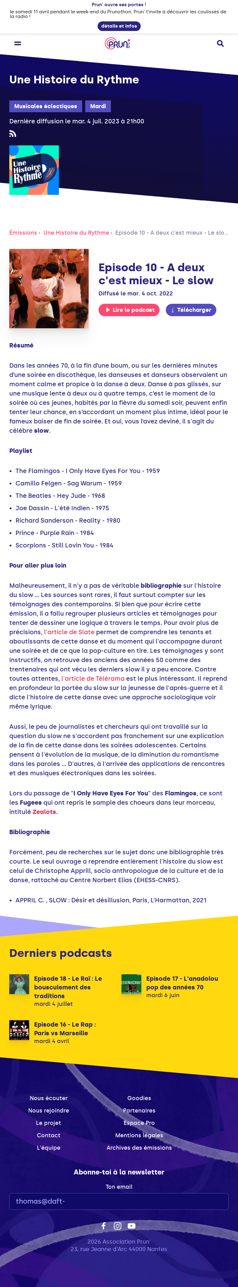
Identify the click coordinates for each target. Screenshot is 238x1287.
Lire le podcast (130, 310)
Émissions (23, 232)
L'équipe (48, 1147)
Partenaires (139, 1110)
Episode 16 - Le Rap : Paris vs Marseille (65, 1029)
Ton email (119, 1186)
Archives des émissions (139, 1147)
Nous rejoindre (48, 1110)
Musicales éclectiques (45, 106)
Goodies (139, 1098)
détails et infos (119, 26)
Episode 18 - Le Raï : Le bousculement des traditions (68, 987)
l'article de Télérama (93, 678)
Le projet (48, 1123)
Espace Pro (139, 1123)
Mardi (98, 106)
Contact (48, 1135)
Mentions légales (139, 1135)
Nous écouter (49, 1098)
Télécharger (190, 310)
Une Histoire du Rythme (76, 232)
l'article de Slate (69, 632)
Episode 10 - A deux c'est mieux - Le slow (172, 232)
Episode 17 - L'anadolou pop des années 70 (182, 983)
